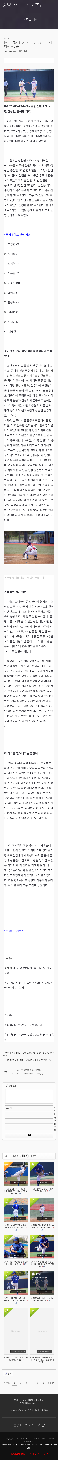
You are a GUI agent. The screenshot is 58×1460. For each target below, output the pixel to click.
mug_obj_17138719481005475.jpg (27, 1070)
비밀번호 (55, 1112)
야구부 (24, 1156)
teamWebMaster (10, 51)
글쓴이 (9, 1108)
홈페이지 (55, 1125)
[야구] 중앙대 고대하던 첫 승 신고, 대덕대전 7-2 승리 (28, 44)
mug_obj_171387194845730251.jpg (27, 1073)
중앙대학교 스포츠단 (23, 5)
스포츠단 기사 (29, 19)
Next (51, 1383)
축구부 (33, 1156)
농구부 (15, 1156)
